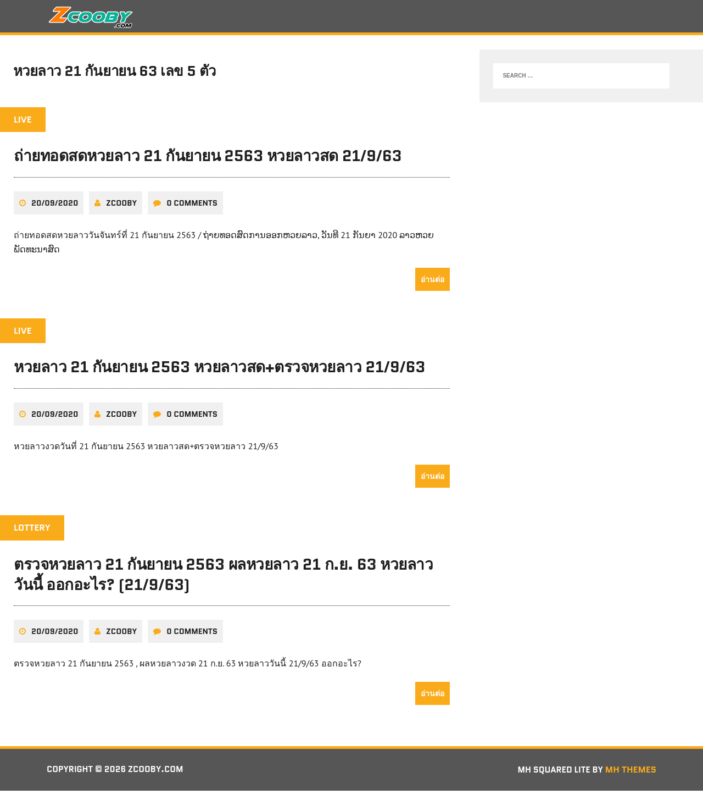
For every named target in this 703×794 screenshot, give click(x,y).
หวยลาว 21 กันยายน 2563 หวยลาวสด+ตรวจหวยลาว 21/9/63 (219, 371)
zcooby (121, 206)
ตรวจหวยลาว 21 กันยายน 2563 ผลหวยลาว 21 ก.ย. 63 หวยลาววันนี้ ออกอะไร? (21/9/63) (223, 577)
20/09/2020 (54, 206)
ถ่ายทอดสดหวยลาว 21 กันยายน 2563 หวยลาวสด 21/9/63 (207, 159)
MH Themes (630, 773)
